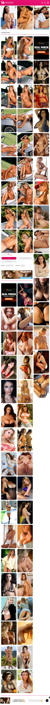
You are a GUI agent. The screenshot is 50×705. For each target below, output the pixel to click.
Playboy (22, 265)
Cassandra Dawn (9, 265)
